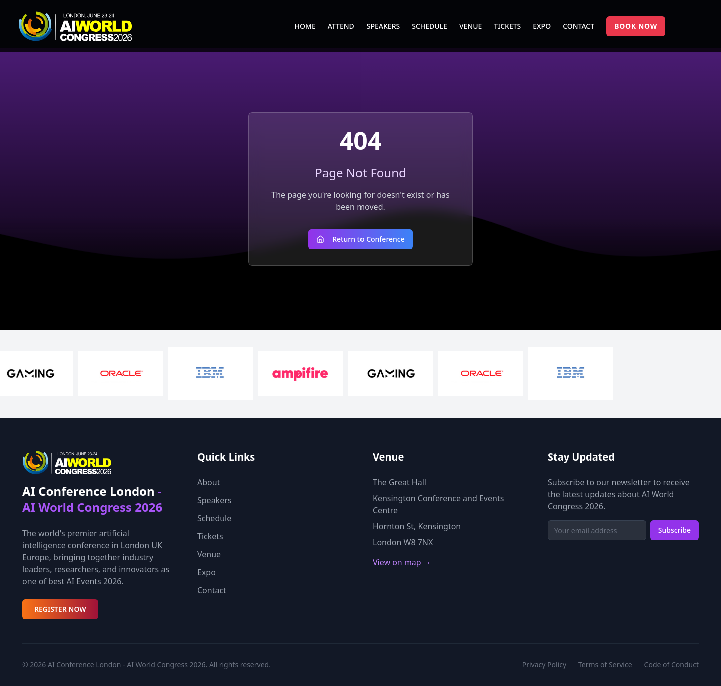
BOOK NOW (635, 26)
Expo (206, 572)
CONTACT (578, 26)
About (208, 482)
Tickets (210, 536)
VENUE (470, 26)
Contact (211, 590)
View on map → (402, 562)
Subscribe (674, 530)
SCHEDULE (429, 26)
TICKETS (507, 26)
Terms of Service (605, 664)
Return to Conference (360, 239)
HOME (305, 26)
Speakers (214, 500)
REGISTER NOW (60, 609)
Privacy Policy (544, 664)
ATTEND (341, 26)
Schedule (214, 518)
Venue (209, 554)
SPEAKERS (383, 26)
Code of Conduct (671, 664)
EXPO (542, 26)
